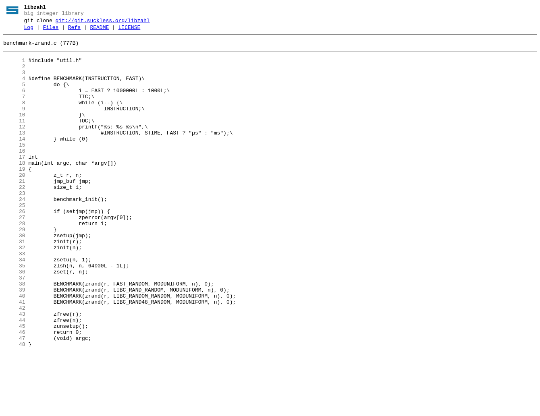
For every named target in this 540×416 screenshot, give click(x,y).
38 (14, 334)
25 (14, 240)
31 (14, 284)
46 (14, 392)
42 (14, 363)
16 (14, 175)
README (99, 31)
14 (14, 160)
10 (14, 131)
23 (14, 226)
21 (14, 211)
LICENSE (129, 31)
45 (14, 385)
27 (14, 255)
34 (14, 305)
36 (14, 320)
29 (14, 269)
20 (14, 204)
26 (14, 247)
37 (14, 327)
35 (14, 313)
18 (14, 189)
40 (14, 349)
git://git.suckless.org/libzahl (103, 23)
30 (14, 276)
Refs (74, 31)
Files (50, 31)
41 (14, 356)
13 (14, 153)
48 (14, 407)
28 (14, 262)
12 (14, 146)
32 (14, 291)
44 (14, 378)
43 (14, 371)
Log (28, 31)
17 (14, 182)
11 (14, 139)
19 (14, 197)
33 (14, 298)
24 (14, 233)
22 (14, 218)
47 (14, 400)
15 (14, 168)
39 (14, 342)
